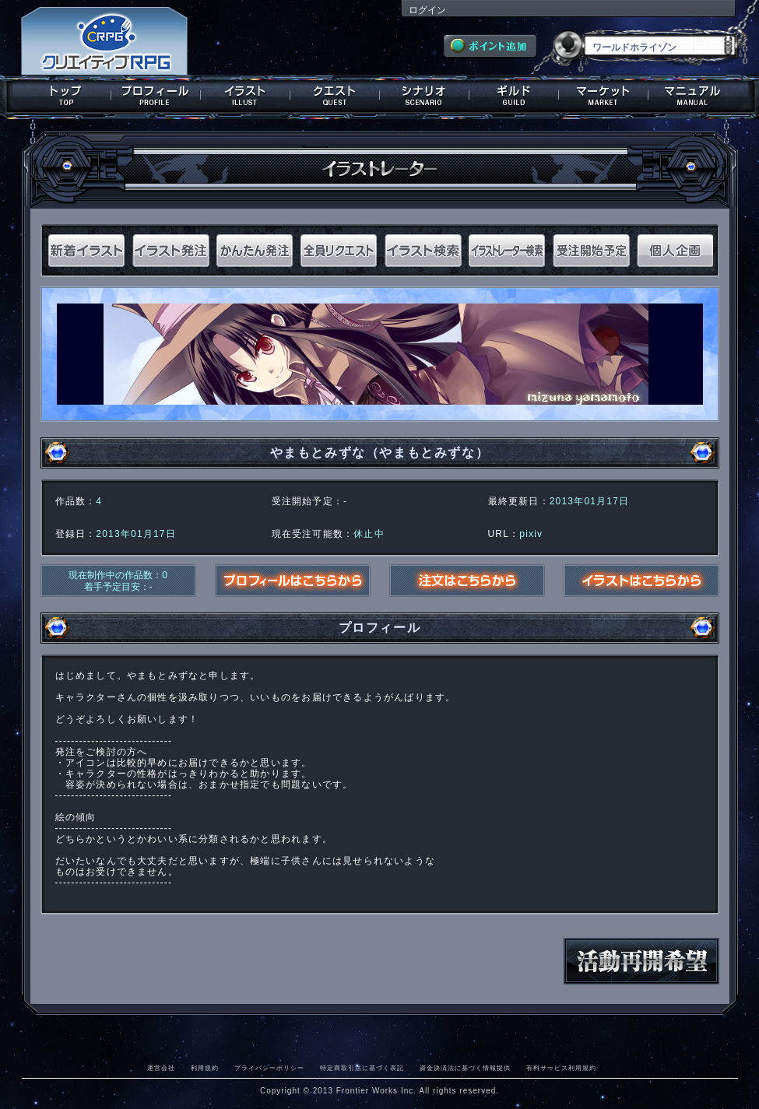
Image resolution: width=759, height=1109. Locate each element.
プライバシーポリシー (269, 1068)
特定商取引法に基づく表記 (362, 1068)
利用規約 (205, 1068)
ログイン (427, 10)
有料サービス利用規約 (561, 1068)
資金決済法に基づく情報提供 (465, 1068)
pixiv (531, 533)
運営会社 (161, 1068)
